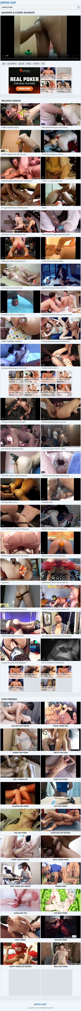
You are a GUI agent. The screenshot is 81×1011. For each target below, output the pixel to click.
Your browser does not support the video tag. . (40, 38)
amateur (36, 64)
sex (43, 64)
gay (4, 64)
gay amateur (12, 64)
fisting (29, 64)
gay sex (21, 64)
